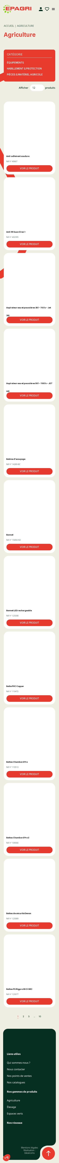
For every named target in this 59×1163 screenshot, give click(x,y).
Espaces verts (15, 1113)
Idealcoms (29, 1153)
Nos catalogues (16, 1082)
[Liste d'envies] (47, 9)
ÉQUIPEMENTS (15, 62)
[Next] (44, 1016)
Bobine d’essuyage (15, 459)
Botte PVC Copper (15, 686)
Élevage (11, 1107)
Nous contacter (16, 1069)
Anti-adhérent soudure (17, 156)
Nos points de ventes (19, 1075)
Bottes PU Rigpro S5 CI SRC (19, 989)
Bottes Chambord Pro (17, 762)
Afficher (23, 87)
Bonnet (9, 534)
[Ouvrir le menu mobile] (53, 9)
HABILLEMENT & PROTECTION (24, 68)
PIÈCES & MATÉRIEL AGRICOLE (25, 74)
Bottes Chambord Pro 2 (17, 837)
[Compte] (40, 9)
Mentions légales (29, 1147)
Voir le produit (29, 168)
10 (40, 1016)
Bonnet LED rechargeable (19, 610)
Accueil (9, 26)
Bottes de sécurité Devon (18, 913)
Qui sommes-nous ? (18, 1062)
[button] (29, 127)
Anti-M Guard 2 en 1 (15, 232)
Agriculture (13, 1100)
